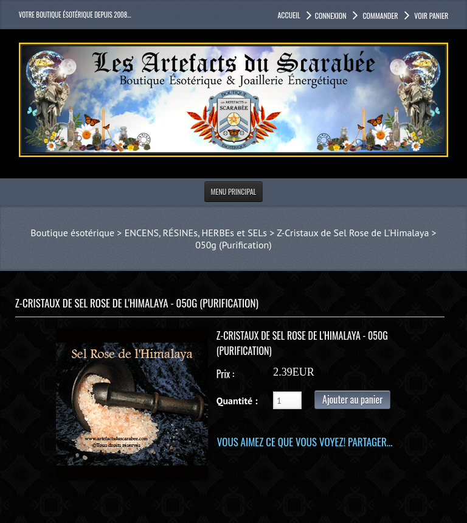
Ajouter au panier (352, 399)
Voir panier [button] (431, 15)
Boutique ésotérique (72, 232)
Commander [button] (379, 15)
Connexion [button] (331, 15)
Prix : (225, 374)
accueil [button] (288, 15)
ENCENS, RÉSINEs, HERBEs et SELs (196, 232)
